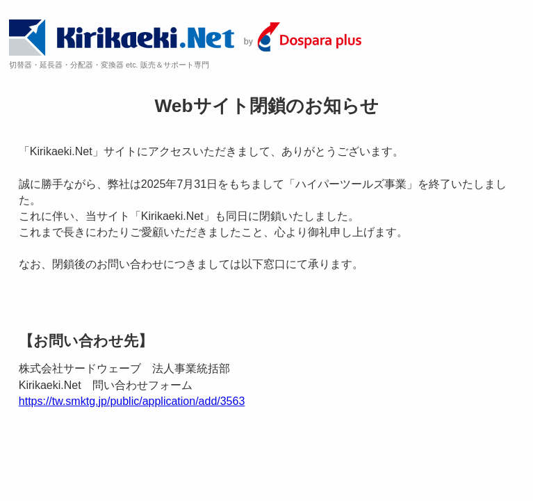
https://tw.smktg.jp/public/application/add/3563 (132, 401)
